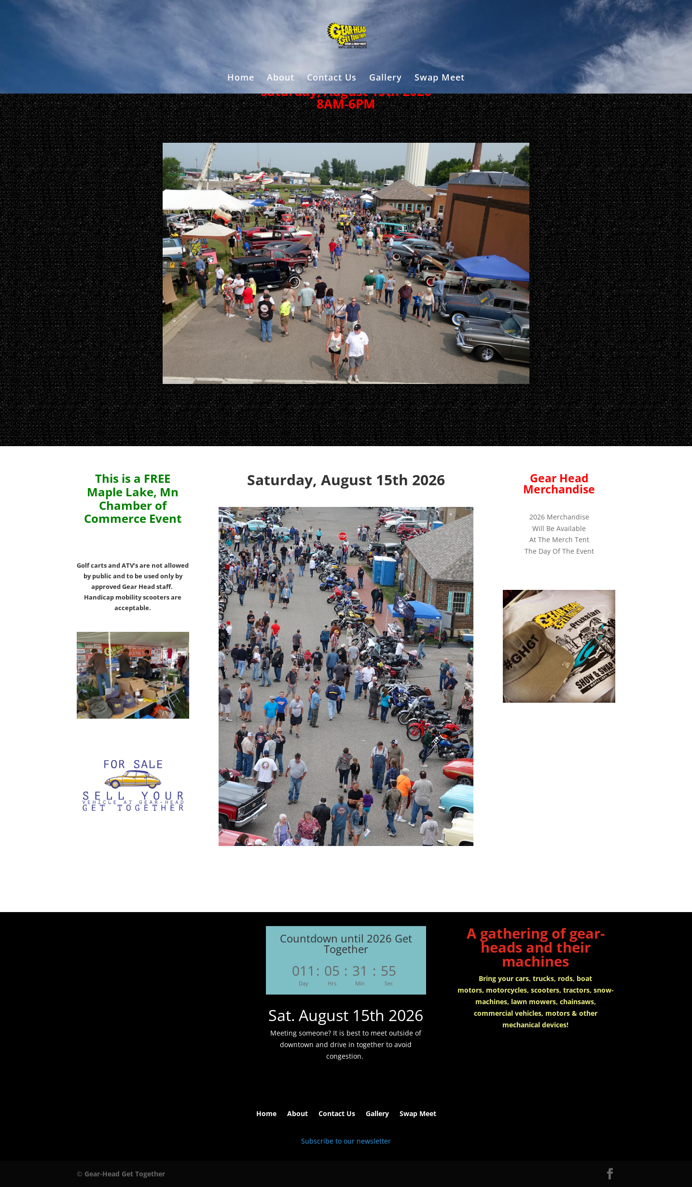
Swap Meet (440, 78)
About (280, 78)
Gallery (385, 78)
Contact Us (332, 78)
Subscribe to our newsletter (346, 1141)
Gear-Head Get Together (124, 1173)
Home (240, 78)
